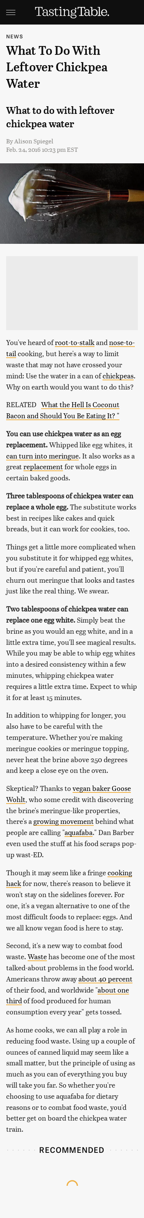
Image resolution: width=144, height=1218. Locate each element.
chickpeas (118, 375)
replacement (43, 466)
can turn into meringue (42, 455)
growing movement (63, 821)
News (14, 36)
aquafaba (79, 832)
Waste (37, 956)
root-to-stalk (74, 342)
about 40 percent (105, 978)
